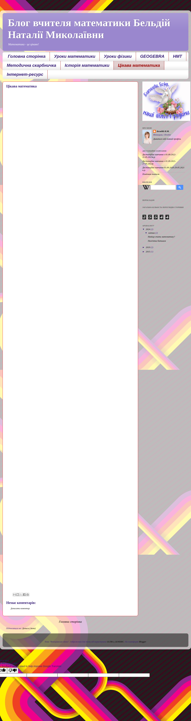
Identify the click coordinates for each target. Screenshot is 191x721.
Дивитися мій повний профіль (167, 139)
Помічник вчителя (150, 174)
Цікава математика (139, 65)
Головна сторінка (26, 56)
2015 (148, 251)
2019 (148, 247)
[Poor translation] (12, 670)
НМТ (177, 56)
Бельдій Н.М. (163, 131)
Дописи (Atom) (29, 628)
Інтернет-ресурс (25, 74)
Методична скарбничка (31, 65)
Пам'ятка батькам (157, 241)
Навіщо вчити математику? (161, 237)
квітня (151, 233)
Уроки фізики (118, 56)
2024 (148, 229)
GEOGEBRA (152, 56)
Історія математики (87, 65)
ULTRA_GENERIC (115, 642)
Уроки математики (74, 56)
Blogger (142, 642)
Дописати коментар (20, 608)
